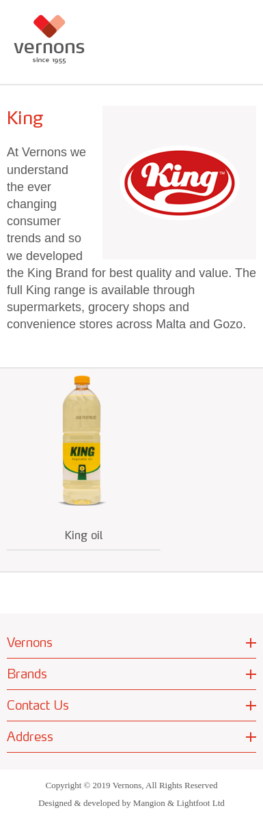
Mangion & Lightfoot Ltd (179, 803)
